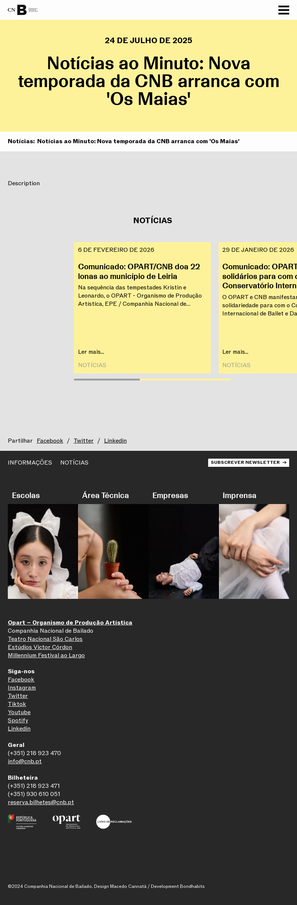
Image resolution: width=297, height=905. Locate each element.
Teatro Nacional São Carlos (45, 639)
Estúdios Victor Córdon (40, 647)
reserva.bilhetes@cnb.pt (41, 802)
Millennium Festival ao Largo (46, 655)
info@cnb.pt (25, 761)
